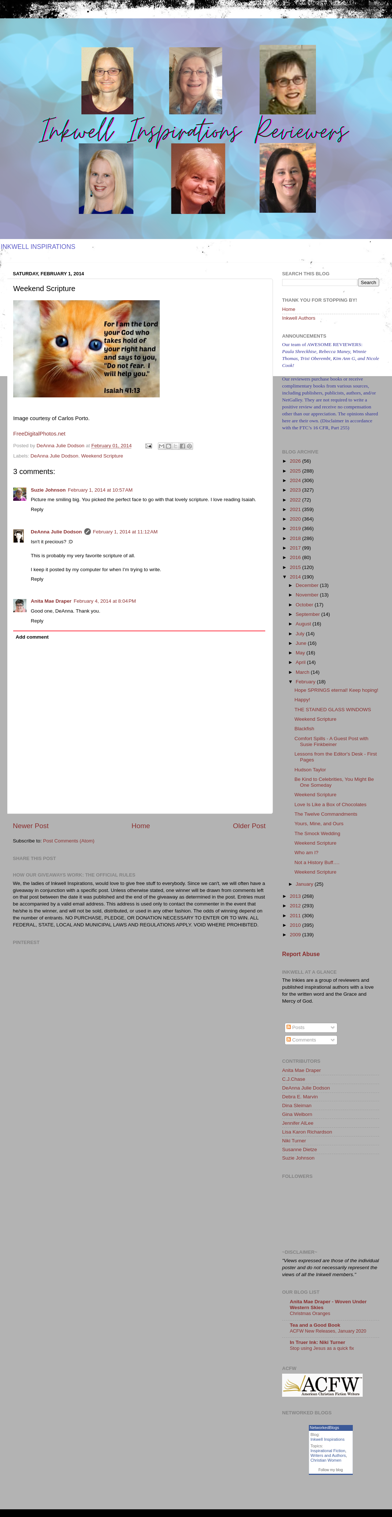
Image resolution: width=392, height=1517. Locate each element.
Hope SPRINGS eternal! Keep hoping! (336, 690)
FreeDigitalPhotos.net (39, 434)
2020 (296, 519)
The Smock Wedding (317, 833)
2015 (296, 567)
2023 (296, 490)
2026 (296, 461)
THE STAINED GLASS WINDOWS (333, 709)
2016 (296, 557)
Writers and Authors (328, 1455)
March (303, 672)
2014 (296, 577)
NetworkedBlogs (324, 1427)
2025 (296, 471)
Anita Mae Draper (51, 601)
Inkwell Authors (298, 318)
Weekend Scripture (102, 456)
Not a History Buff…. (317, 862)
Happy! (302, 699)
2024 (296, 480)
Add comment (32, 637)
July (301, 633)
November (308, 595)
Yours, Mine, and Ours (319, 823)
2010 (296, 925)
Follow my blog (330, 1470)
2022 (296, 500)
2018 (296, 538)
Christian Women (326, 1460)
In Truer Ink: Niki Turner (317, 1342)
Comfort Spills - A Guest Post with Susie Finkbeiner (332, 741)
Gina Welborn (297, 1114)
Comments (301, 1040)
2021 (296, 509)
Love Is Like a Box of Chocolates (331, 804)
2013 (296, 896)
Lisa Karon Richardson (307, 1132)
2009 (296, 934)
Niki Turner (294, 1140)
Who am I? (306, 852)
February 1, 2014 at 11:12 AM (125, 532)
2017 (296, 548)
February (306, 681)
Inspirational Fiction (328, 1450)
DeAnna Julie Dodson (54, 456)
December (308, 585)
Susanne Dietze (299, 1149)
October (305, 604)
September (308, 614)
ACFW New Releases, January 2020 (328, 1331)
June (302, 643)
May (301, 652)
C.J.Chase (293, 1079)
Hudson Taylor (310, 769)
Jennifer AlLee (298, 1123)
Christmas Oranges (310, 1313)
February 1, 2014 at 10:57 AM (100, 490)
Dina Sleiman (296, 1105)
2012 (296, 905)
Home (141, 826)
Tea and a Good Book (315, 1325)
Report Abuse (301, 954)
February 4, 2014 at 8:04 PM (105, 601)
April (301, 662)
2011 (296, 915)
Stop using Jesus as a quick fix (322, 1348)
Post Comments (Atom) (69, 841)
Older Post (249, 826)
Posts (295, 1027)
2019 (296, 528)
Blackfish (304, 728)
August (304, 624)
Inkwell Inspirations (328, 1439)
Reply (37, 509)
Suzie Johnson (48, 490)
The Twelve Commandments (326, 814)
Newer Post (31, 826)
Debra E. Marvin (300, 1096)
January (305, 884)
